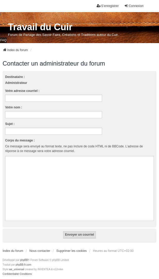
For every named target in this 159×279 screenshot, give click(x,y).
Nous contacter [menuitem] (39, 251)
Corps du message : (20, 140)
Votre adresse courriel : (22, 91)
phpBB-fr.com (23, 264)
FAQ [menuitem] (3, 40)
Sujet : (10, 124)
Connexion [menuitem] (134, 6)
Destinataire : (15, 77)
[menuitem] (11, 274)
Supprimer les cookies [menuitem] (71, 251)
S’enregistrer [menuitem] (108, 6)
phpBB (24, 260)
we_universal (16, 269)
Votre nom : (13, 107)
